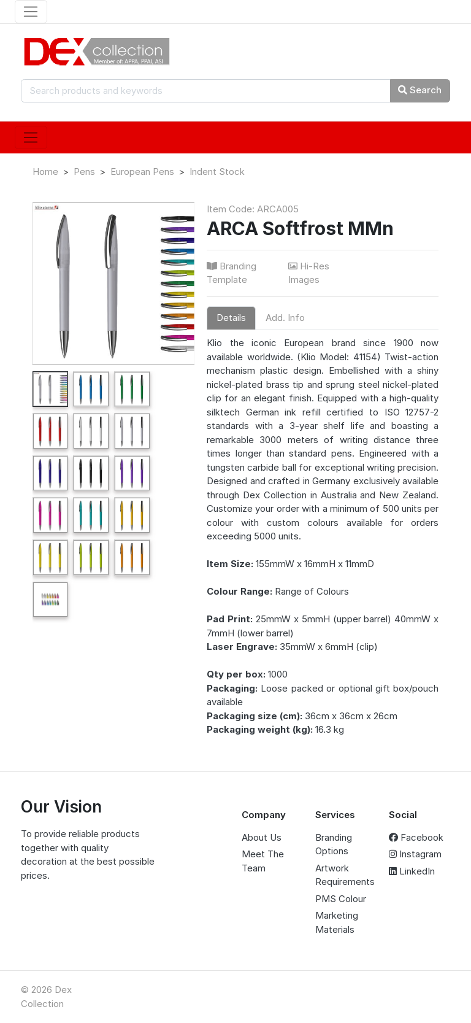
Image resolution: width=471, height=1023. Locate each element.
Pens (84, 171)
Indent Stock (217, 171)
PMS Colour (340, 899)
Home (45, 171)
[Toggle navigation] (31, 11)
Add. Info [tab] (285, 317)
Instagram (415, 854)
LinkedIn (412, 871)
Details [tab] (231, 317)
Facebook (416, 837)
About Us (261, 837)
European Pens (142, 171)
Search (420, 90)
